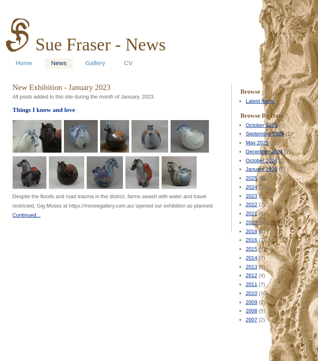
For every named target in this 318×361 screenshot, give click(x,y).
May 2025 (257, 143)
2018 (251, 231)
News (58, 62)
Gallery (95, 62)
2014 (251, 258)
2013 (251, 267)
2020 (251, 222)
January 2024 (261, 169)
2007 (251, 320)
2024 (251, 187)
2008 (251, 311)
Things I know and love (44, 109)
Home (23, 62)
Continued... (27, 215)
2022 (251, 204)
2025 (251, 178)
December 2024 (264, 152)
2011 (251, 284)
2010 (251, 293)
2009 (251, 302)
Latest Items (260, 101)
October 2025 (261, 125)
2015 (251, 249)
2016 (251, 240)
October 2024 (261, 161)
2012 (251, 275)
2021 (251, 213)
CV (128, 62)
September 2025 (265, 134)
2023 (251, 196)
